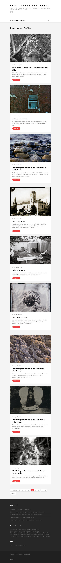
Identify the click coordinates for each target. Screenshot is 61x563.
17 (45, 490)
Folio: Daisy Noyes (18, 270)
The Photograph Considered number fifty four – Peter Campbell (26, 514)
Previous (14, 490)
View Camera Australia (29, 5)
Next (13, 493)
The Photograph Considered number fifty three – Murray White (26, 520)
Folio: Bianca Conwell (19, 317)
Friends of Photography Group (18, 545)
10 (28, 490)
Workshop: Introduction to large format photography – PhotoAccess (27, 512)
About (11, 559)
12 (35, 490)
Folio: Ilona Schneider (19, 119)
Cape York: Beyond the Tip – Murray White (20, 509)
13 (38, 490)
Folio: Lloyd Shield (18, 221)
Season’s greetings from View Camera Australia (22, 517)
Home (11, 558)
